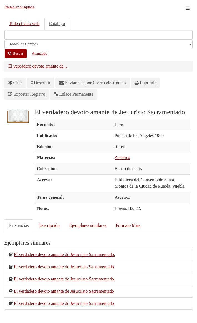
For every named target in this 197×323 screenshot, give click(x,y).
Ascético (122, 157)
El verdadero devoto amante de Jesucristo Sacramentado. (64, 254)
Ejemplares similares (87, 225)
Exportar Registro (29, 94)
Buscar (15, 53)
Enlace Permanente (76, 94)
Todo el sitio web (24, 23)
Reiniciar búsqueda (19, 7)
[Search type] (98, 44)
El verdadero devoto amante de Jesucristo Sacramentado (64, 266)
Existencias (19, 225)
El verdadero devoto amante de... (37, 66)
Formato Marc (128, 225)
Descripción (49, 225)
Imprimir (148, 82)
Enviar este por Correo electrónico (95, 82)
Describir (42, 82)
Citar (17, 82)
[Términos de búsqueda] (98, 34)
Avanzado (39, 53)
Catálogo (57, 23)
